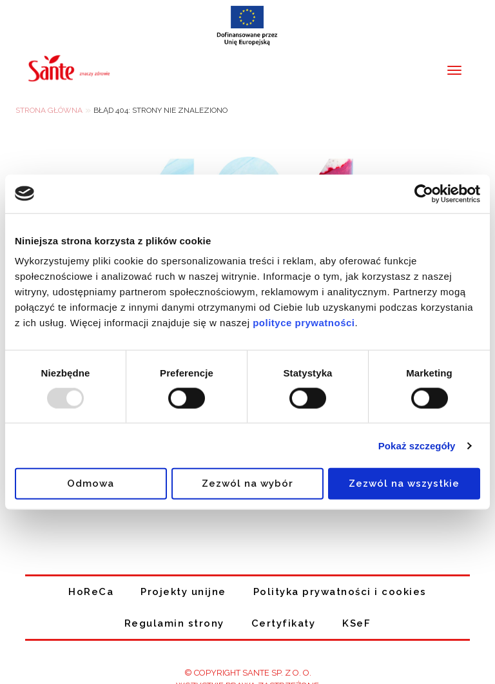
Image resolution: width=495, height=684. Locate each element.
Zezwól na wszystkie (404, 483)
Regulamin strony (174, 623)
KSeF (356, 623)
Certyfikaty (283, 623)
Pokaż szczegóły (417, 445)
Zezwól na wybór (247, 483)
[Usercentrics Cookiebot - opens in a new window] (423, 193)
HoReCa (90, 592)
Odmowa (90, 483)
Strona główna (48, 110)
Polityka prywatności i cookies (340, 592)
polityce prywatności (303, 322)
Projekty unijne (183, 592)
